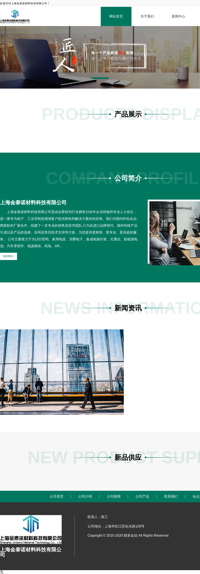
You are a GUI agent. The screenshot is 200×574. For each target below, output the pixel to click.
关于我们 (147, 16)
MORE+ (8, 256)
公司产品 (142, 496)
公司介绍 (85, 496)
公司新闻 (114, 496)
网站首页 (116, 16)
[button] (100, 78)
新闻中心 (178, 16)
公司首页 (56, 496)
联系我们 (171, 496)
